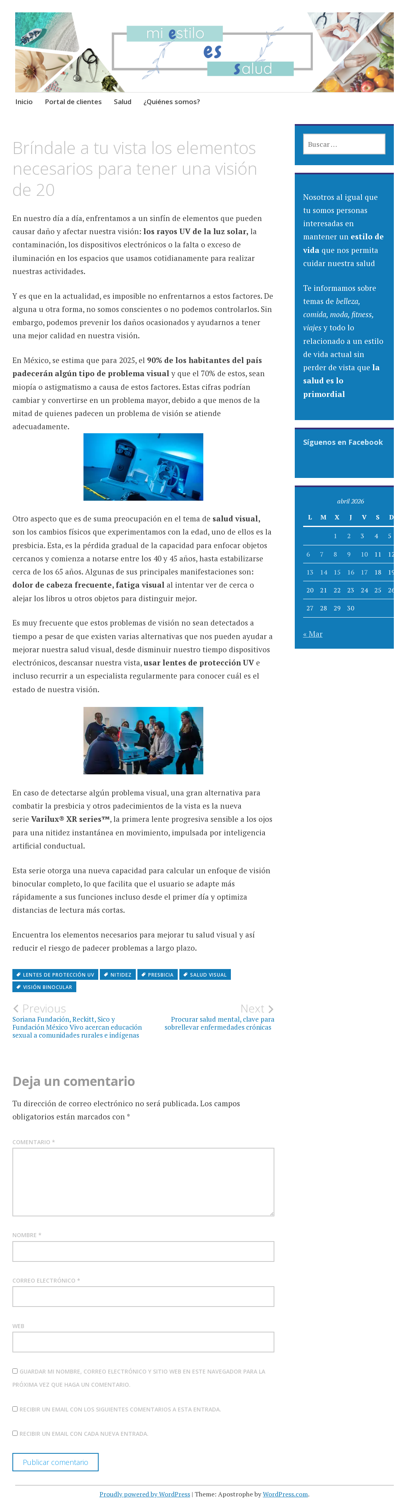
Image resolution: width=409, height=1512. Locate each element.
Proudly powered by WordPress (144, 1494)
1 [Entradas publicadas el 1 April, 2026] (335, 535)
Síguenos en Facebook (343, 442)
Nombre (27, 1235)
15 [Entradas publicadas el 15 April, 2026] (337, 572)
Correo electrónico (46, 1280)
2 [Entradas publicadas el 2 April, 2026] (349, 535)
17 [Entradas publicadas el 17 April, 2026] (364, 572)
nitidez (121, 974)
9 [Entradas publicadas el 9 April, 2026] (349, 554)
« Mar (313, 634)
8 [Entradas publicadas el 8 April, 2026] (335, 554)
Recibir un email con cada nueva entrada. (84, 1433)
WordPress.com (285, 1494)
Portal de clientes (73, 101)
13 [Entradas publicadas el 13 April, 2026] (310, 572)
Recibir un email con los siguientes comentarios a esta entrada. (120, 1409)
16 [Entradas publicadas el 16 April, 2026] (350, 572)
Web (18, 1326)
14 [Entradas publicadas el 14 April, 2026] (323, 572)
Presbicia (161, 974)
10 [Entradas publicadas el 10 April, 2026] (364, 554)
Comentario (33, 1142)
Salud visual (208, 974)
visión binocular (47, 987)
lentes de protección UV (58, 974)
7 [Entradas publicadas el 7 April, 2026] (322, 554)
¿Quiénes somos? (171, 101)
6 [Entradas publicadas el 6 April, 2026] (308, 554)
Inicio (24, 101)
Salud (122, 101)
